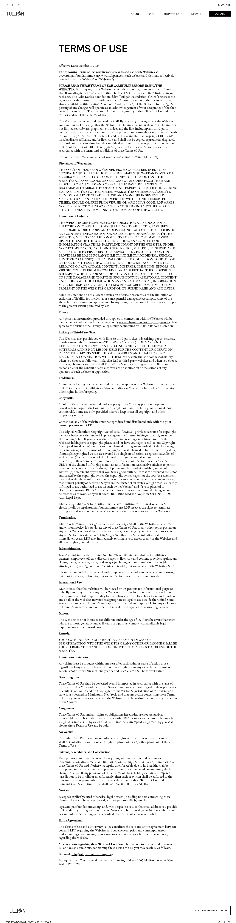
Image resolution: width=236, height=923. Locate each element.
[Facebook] (12, 5)
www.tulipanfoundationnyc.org (79, 75)
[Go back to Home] (16, 14)
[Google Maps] (18, 5)
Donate (219, 14)
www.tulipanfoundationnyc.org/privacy (144, 322)
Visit (152, 14)
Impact (196, 14)
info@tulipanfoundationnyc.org (92, 854)
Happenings (173, 14)
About (136, 14)
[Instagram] (7, 5)
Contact (224, 5)
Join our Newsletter (211, 910)
